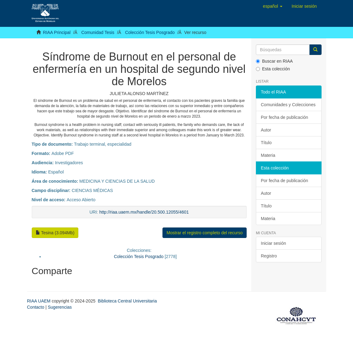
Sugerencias (60, 307)
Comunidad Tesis (97, 32)
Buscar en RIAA (274, 61)
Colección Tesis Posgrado (150, 32)
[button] (272, 6)
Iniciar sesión (273, 243)
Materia (268, 155)
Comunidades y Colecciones (288, 104)
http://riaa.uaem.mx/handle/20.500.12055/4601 (144, 212)
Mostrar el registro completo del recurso (204, 232)
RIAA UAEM (39, 300)
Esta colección (273, 68)
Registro (269, 255)
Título (266, 142)
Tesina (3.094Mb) (55, 232)
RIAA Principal (56, 32)
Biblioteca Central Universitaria (127, 300)
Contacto (35, 307)
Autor (266, 129)
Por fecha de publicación (284, 117)
